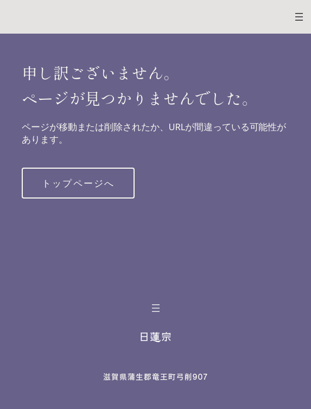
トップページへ (78, 183)
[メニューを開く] (299, 16)
